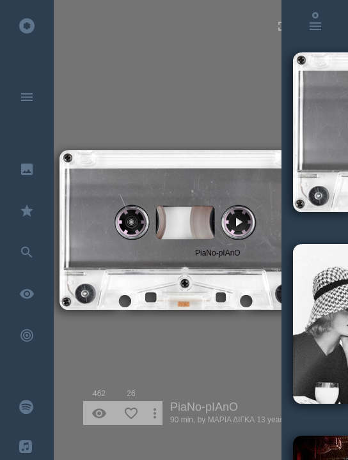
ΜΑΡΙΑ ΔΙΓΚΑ (231, 419)
